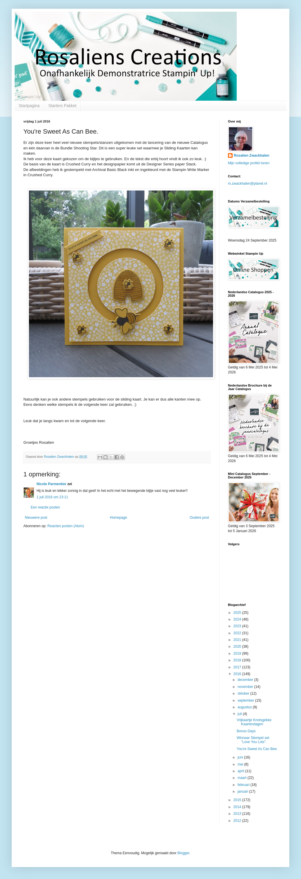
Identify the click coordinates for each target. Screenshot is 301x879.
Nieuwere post (36, 517)
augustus (245, 707)
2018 (237, 660)
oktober (244, 693)
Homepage (118, 517)
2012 (237, 821)
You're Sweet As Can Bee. (257, 749)
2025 (237, 613)
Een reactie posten (45, 507)
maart (243, 778)
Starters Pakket (63, 105)
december (246, 680)
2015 (237, 800)
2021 (237, 640)
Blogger (183, 853)
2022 (237, 633)
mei (241, 764)
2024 (237, 619)
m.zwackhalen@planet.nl (247, 183)
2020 (237, 646)
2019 (237, 653)
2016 (237, 674)
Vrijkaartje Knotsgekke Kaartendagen (254, 722)
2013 (237, 814)
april (241, 771)
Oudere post (199, 517)
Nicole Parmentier (51, 484)
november (246, 687)
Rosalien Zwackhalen (251, 155)
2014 (237, 807)
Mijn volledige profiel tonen (248, 163)
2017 (237, 667)
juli (240, 714)
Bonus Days (246, 731)
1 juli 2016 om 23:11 (52, 497)
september (246, 700)
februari (244, 785)
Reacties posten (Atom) (65, 526)
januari (243, 791)
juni (241, 757)
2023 (237, 626)
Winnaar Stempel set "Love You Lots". (253, 740)
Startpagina (29, 105)
